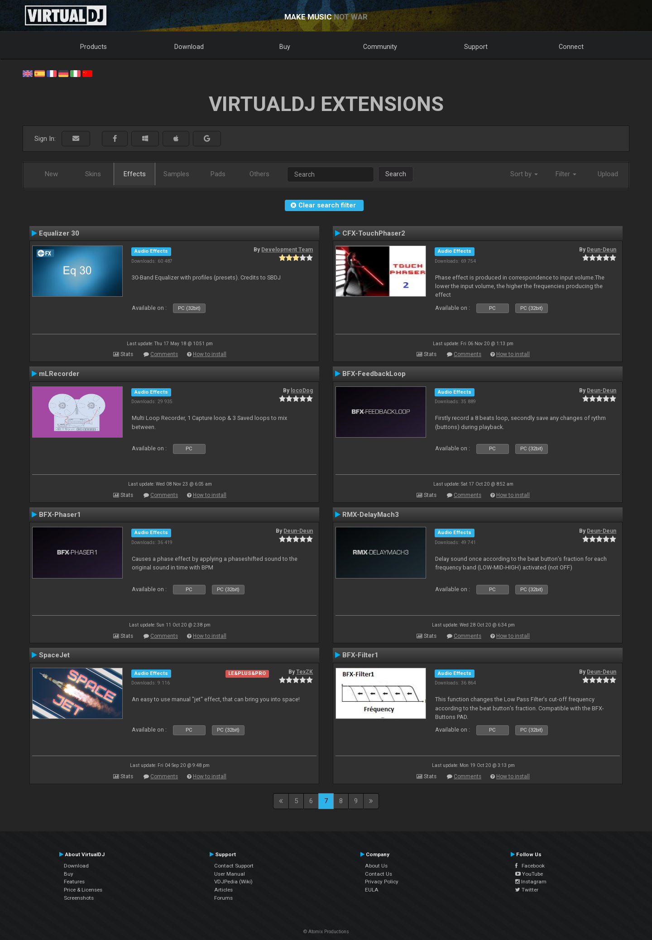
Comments (164, 354)
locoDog (302, 390)
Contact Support (234, 866)
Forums (223, 898)
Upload (608, 174)
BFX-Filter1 (360, 655)
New (51, 174)
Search (395, 174)
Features (74, 881)
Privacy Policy (381, 881)
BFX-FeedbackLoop (374, 374)
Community (380, 46)
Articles (223, 890)
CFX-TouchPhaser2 (373, 233)
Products (93, 46)
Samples (176, 174)
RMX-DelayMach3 (370, 515)
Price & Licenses (83, 890)
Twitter (526, 890)
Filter (566, 174)
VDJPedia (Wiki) (233, 881)
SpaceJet (54, 655)
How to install (209, 354)
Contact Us (378, 874)
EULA (372, 890)
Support (476, 46)
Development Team (287, 249)
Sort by (524, 174)
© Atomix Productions (326, 932)
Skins (93, 174)
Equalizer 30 (59, 233)
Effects (135, 174)
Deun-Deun (601, 249)
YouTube (529, 874)
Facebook (530, 866)
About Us (376, 866)
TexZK (304, 672)
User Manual (229, 874)
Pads (218, 174)
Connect (571, 46)
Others (259, 174)
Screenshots (79, 898)
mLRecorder (59, 374)
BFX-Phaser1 (60, 515)
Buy (284, 46)
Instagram (531, 881)
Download (189, 46)
